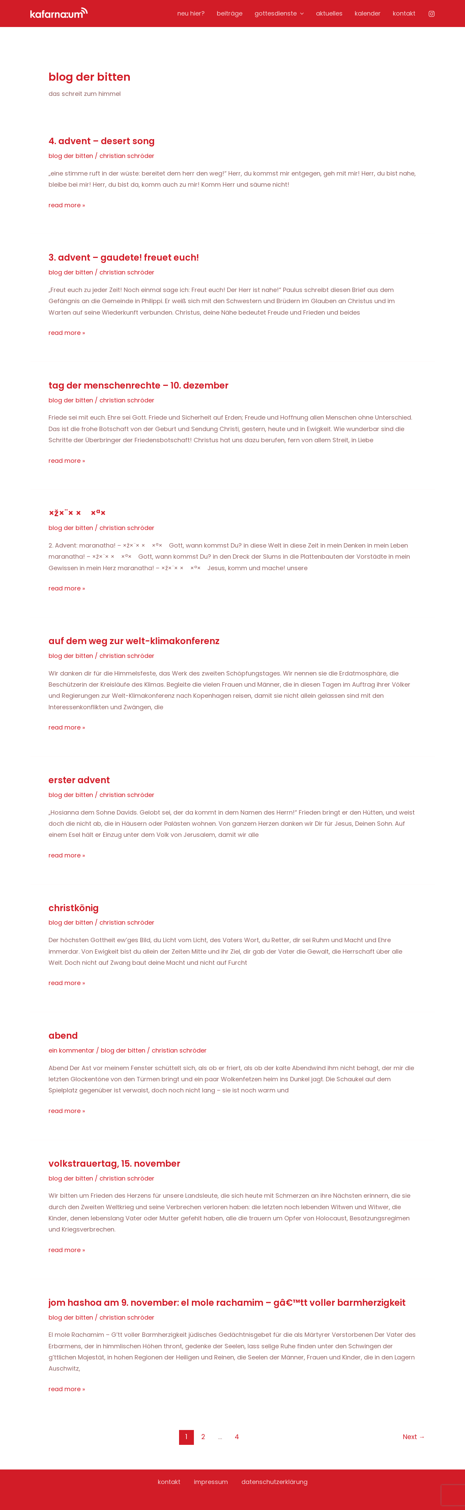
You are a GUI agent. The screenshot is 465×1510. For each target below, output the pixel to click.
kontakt (404, 13)
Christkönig (74, 908)
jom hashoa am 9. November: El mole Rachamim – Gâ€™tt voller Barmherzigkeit (227, 1303)
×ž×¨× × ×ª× (81, 513)
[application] (300, 13)
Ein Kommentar (71, 1050)
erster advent (79, 780)
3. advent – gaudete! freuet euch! (124, 257)
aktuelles (329, 13)
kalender (368, 13)
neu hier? (191, 13)
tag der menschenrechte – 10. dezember (139, 385)
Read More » (67, 205)
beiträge (229, 13)
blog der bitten (71, 156)
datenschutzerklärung (274, 1482)
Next (414, 1436)
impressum (211, 1482)
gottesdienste (279, 13)
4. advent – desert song (102, 141)
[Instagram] (431, 13)
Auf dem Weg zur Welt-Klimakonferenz (134, 641)
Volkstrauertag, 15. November (114, 1164)
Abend (63, 1036)
